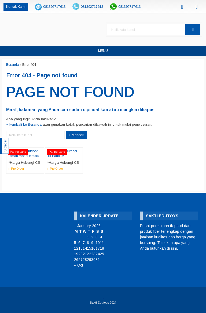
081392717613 (54, 7)
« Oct (78, 265)
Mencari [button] (76, 135)
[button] (192, 29)
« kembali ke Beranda (24, 124)
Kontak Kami (15, 7)
